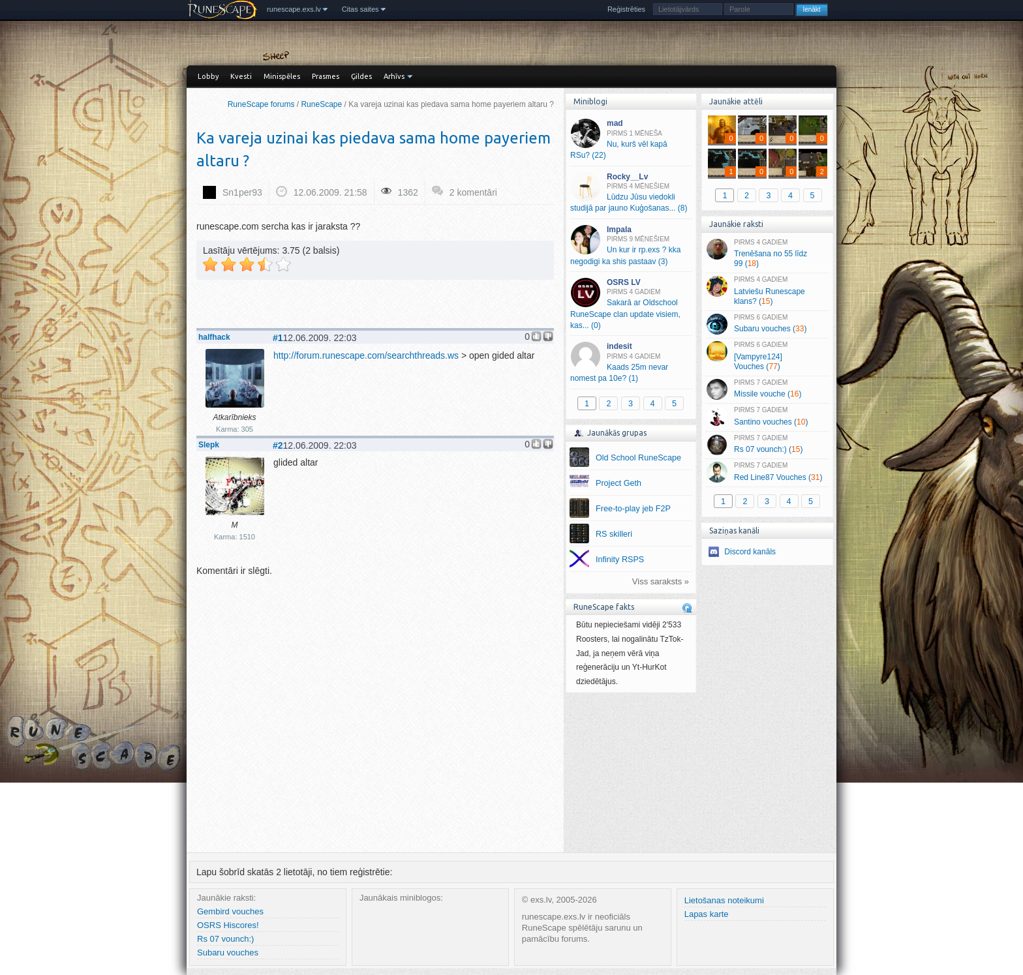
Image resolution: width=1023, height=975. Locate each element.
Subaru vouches (227, 952)
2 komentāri (473, 192)
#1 (278, 338)
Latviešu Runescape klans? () (767, 291)
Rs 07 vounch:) (225, 939)
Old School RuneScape (638, 457)
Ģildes (361, 76)
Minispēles (282, 76)
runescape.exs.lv (294, 9)
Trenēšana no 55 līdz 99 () (767, 254)
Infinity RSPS (620, 559)
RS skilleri (614, 534)
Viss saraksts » (660, 581)
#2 (278, 445)
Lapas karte (706, 914)
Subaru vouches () (767, 324)
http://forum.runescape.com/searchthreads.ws (366, 355)
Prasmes (325, 76)
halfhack (214, 337)
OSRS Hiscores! (228, 925)
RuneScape (321, 104)
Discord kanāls (750, 551)
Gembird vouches (230, 911)
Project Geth (618, 483)
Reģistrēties (626, 9)
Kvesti (241, 76)
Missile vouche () (767, 389)
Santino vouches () (767, 416)
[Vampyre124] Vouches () (767, 356)
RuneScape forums (261, 104)
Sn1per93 (242, 192)
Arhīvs (394, 76)
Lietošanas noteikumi (724, 900)
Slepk (208, 444)
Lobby (208, 76)
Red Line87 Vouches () (767, 472)
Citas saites (360, 9)
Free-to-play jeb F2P (633, 508)
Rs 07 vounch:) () (767, 444)
